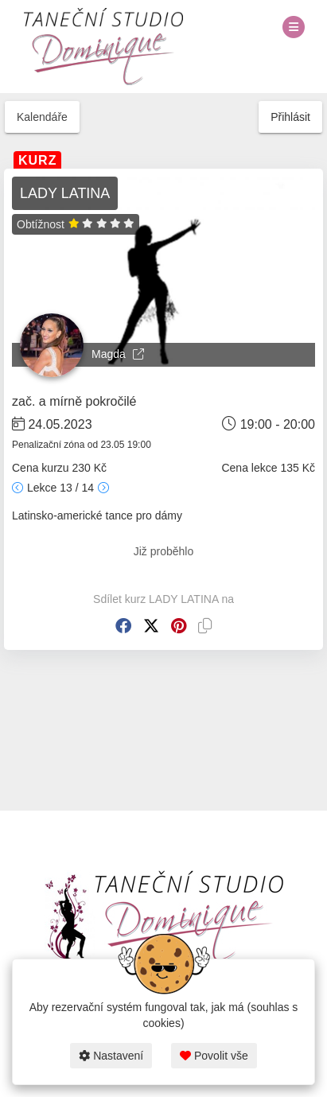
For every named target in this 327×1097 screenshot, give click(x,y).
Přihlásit (290, 117)
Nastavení (111, 1055)
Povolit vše (214, 1055)
